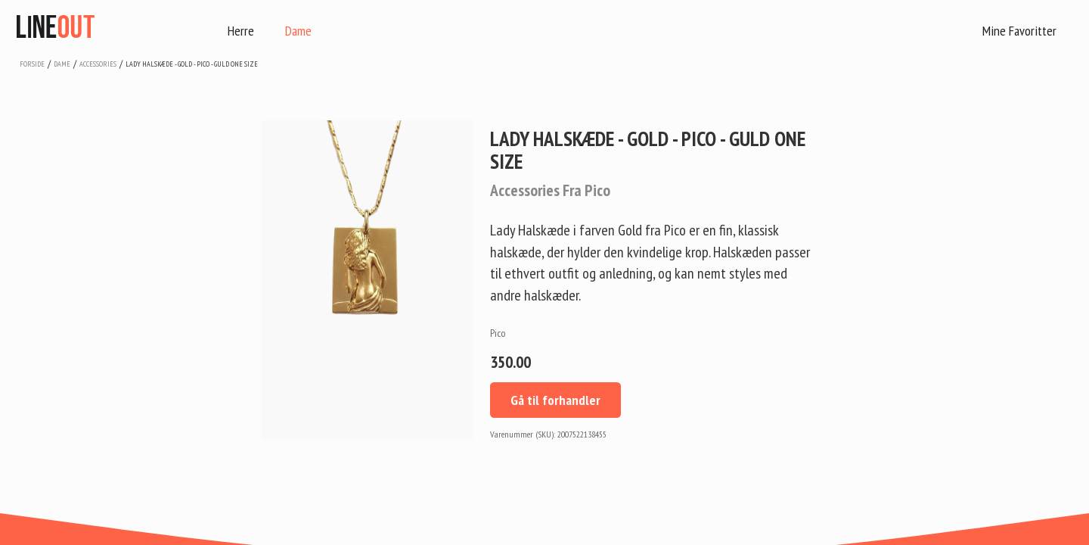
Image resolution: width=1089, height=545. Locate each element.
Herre (241, 30)
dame (62, 64)
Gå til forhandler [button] (555, 400)
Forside (32, 64)
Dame (298, 30)
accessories (97, 64)
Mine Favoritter (1019, 30)
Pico (497, 333)
